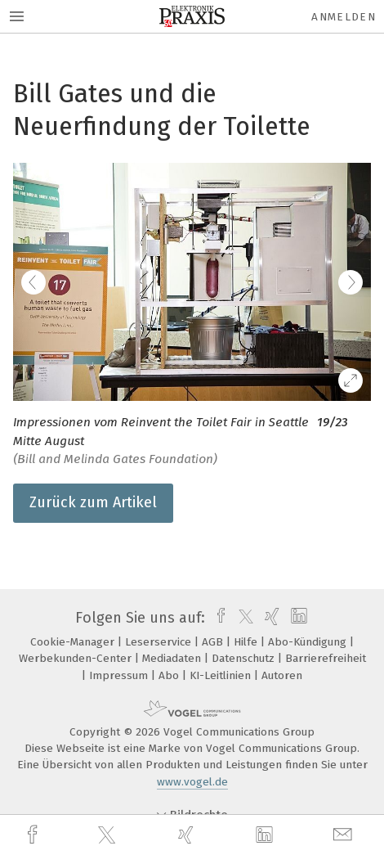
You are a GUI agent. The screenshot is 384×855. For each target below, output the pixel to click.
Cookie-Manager (74, 642)
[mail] (344, 835)
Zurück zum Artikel (93, 502)
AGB (214, 642)
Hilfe (247, 642)
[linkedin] (266, 835)
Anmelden (343, 17)
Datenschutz (245, 658)
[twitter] (109, 835)
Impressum (120, 675)
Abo (170, 675)
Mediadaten (173, 658)
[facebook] (34, 835)
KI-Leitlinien (222, 675)
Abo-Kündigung (309, 642)
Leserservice (159, 642)
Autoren (281, 675)
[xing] (187, 835)
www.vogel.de (192, 782)
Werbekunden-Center (77, 658)
